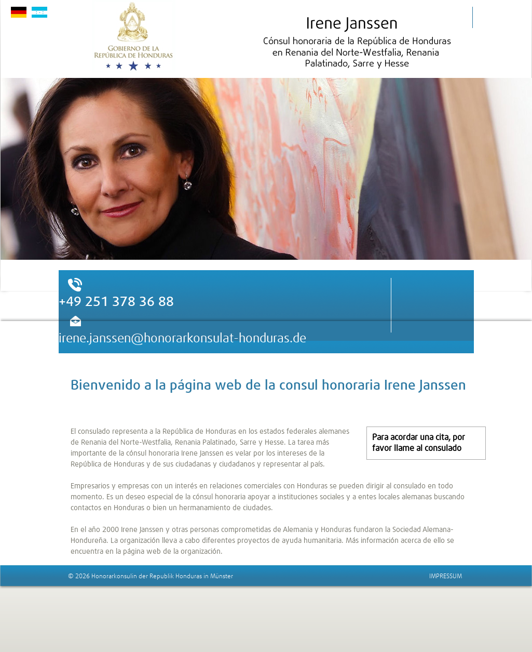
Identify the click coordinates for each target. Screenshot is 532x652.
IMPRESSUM (445, 577)
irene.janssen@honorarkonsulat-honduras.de (182, 338)
